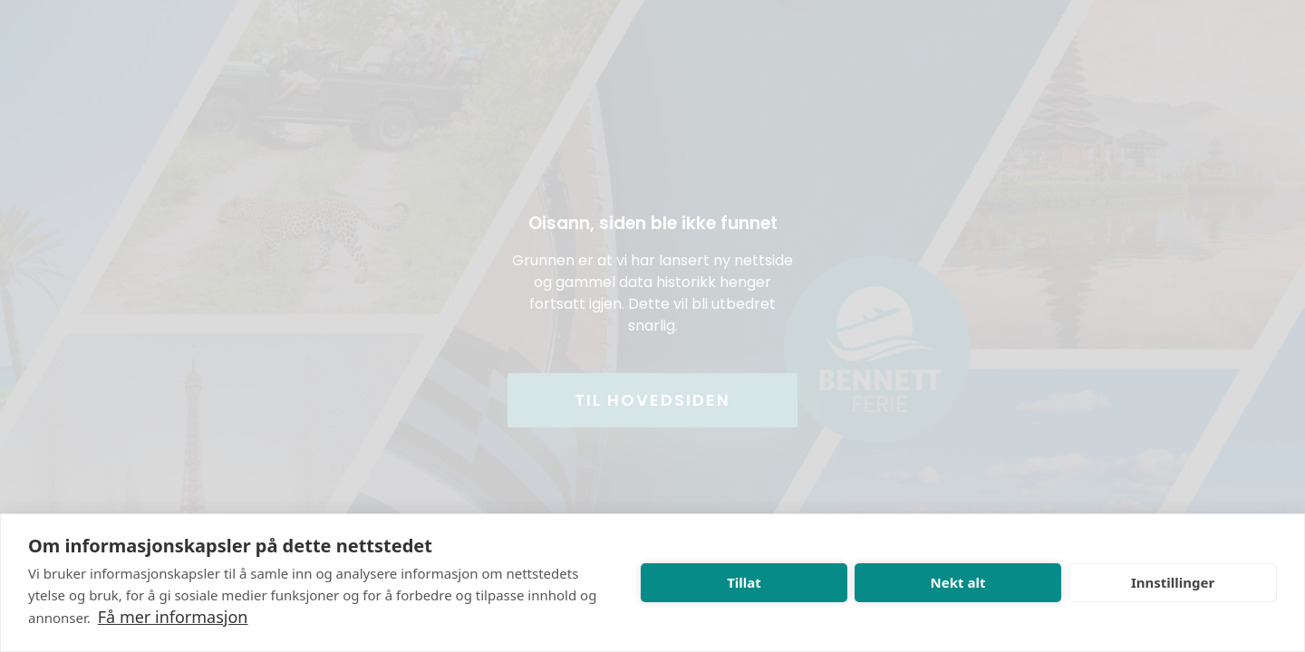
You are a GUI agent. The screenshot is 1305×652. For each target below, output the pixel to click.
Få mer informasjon (173, 617)
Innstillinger (1172, 582)
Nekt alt (958, 582)
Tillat (744, 582)
